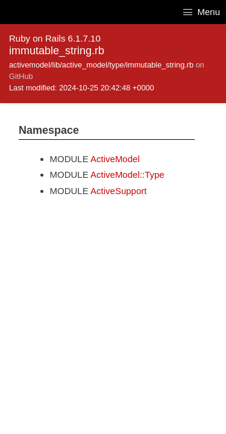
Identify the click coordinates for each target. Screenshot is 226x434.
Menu (201, 12)
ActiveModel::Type (127, 174)
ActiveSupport (118, 191)
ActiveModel (115, 159)
